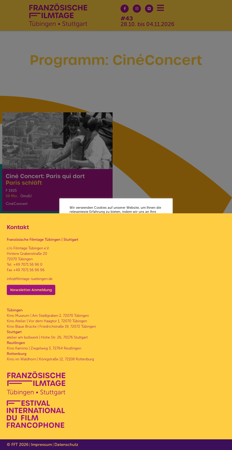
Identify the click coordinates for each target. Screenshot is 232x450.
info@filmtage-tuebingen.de (30, 279)
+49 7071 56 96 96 (29, 270)
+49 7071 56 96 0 (27, 264)
